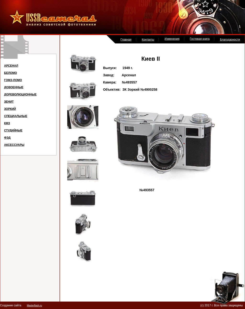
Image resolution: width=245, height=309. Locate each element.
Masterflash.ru (34, 305)
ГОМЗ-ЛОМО (13, 80)
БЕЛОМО (10, 73)
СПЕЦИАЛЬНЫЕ (15, 116)
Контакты (148, 39)
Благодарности (230, 39)
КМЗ (7, 123)
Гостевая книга (200, 39)
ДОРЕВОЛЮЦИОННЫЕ (20, 94)
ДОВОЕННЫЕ (13, 87)
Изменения (172, 39)
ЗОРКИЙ (10, 109)
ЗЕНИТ (9, 101)
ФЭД (7, 137)
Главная (126, 39)
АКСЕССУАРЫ (14, 145)
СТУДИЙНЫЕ (13, 130)
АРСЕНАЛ (11, 65)
